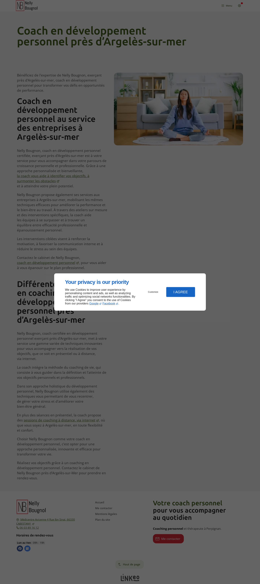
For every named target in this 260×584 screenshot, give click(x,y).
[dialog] (130, 292)
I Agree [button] (180, 292)
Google (94, 303)
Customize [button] (153, 292)
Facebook (109, 303)
